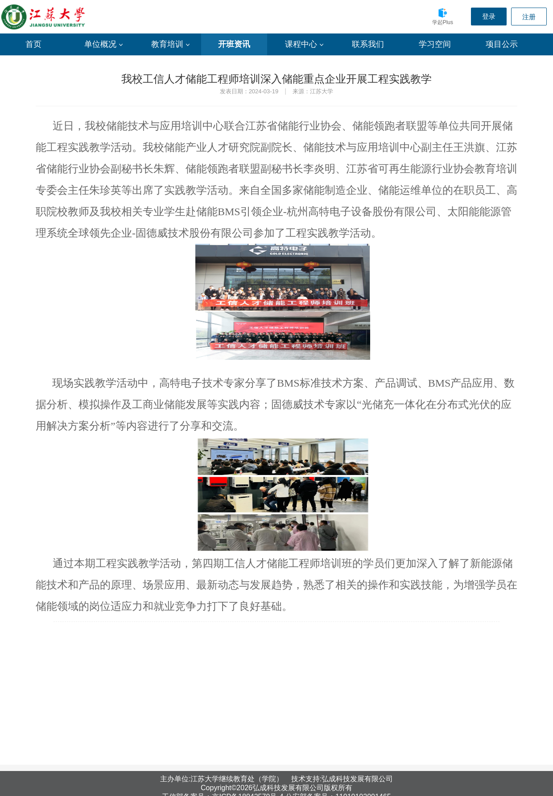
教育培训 (170, 44)
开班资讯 (234, 44)
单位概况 (103, 44)
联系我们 (368, 44)
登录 (488, 16)
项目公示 (502, 44)
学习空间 (435, 44)
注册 (529, 17)
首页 (33, 44)
